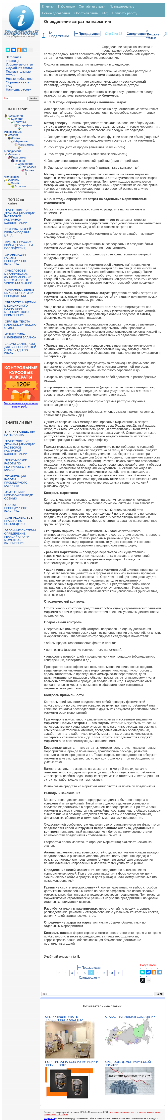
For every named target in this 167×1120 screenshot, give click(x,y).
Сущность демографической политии (128, 1063)
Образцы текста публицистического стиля (20, 324)
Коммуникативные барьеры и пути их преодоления (19, 293)
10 (111, 973)
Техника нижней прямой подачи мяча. (17, 232)
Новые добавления (20, 78)
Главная (48, 6)
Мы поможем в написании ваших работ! (21, 405)
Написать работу (18, 89)
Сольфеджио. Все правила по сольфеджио (18, 521)
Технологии (28, 167)
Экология (20, 186)
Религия (19, 160)
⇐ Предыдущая (87, 33)
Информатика (13, 131)
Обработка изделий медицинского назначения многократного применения (19, 309)
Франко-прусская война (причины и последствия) (18, 245)
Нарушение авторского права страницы (127, 1112)
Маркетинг (21, 141)
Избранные (66, 6)
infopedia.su (49, 1118)
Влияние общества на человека (19, 433)
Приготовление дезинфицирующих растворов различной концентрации (19, 216)
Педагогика (18, 157)
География (25, 125)
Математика (25, 144)
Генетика (20, 122)
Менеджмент (12, 151)
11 (119, 973)
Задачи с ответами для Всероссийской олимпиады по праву (20, 348)
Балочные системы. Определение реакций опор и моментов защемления (20, 537)
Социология (25, 163)
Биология (17, 118)
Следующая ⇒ (138, 33)
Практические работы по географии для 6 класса (17, 465)
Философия (11, 176)
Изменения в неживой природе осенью (18, 495)
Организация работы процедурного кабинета (15, 259)
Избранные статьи (19, 64)
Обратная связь (17, 82)
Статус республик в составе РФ (130, 1016)
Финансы (13, 180)
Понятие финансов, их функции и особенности (71, 1063)
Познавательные (121, 6)
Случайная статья (19, 68)
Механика (14, 154)
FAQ (9, 86)
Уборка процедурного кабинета (15, 508)
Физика (29, 170)
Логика (15, 138)
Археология (15, 115)
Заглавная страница (13, 59)
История (13, 135)
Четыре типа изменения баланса (20, 336)
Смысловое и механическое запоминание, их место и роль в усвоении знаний (18, 277)
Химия (15, 183)
